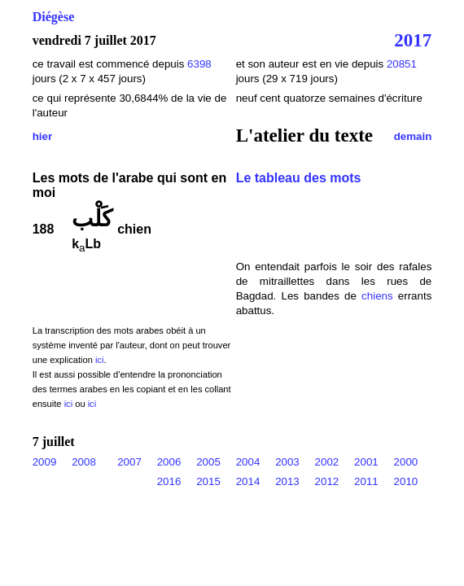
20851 (402, 64)
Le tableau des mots (298, 178)
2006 (169, 462)
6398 (199, 64)
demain (413, 136)
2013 (287, 481)
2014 (248, 481)
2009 (45, 462)
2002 (327, 462)
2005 (208, 462)
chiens (377, 296)
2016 (169, 481)
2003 (287, 462)
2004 (248, 462)
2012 (327, 481)
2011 (366, 481)
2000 (406, 462)
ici (99, 360)
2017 (412, 39)
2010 (406, 481)
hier (42, 136)
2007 (129, 462)
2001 (366, 462)
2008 (84, 462)
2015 (208, 481)
